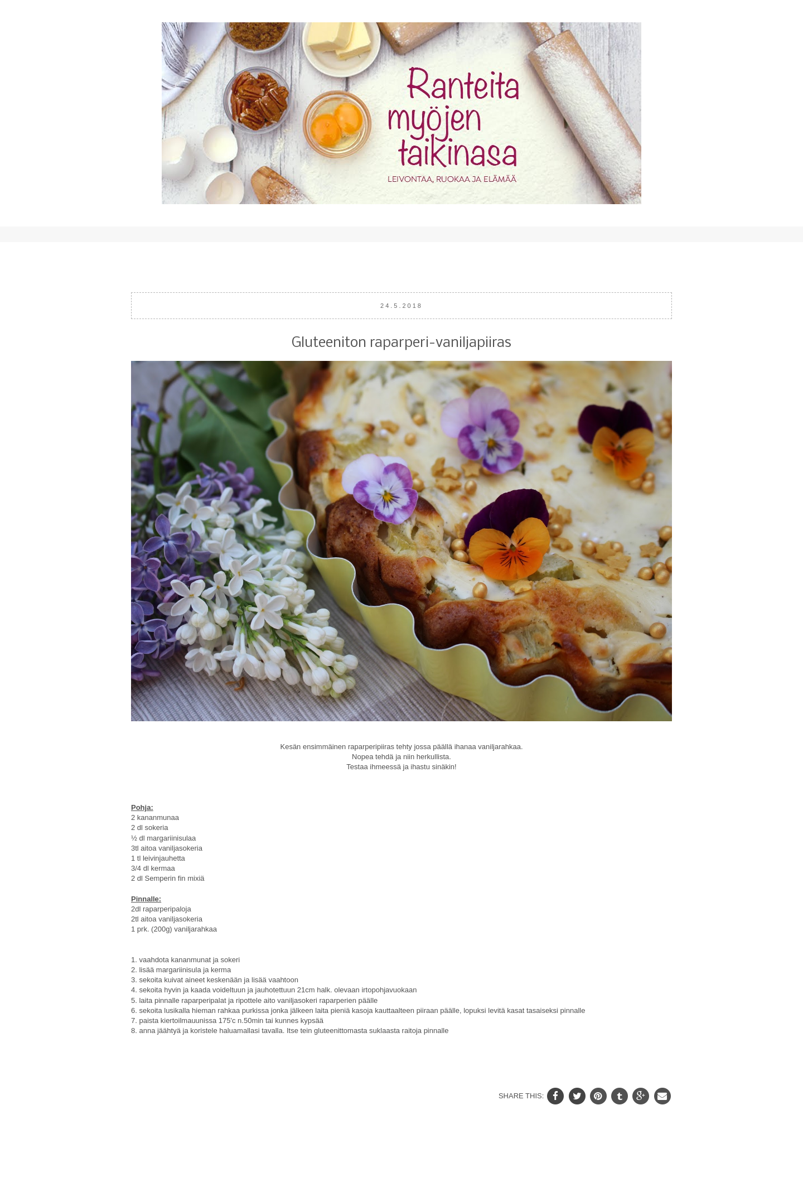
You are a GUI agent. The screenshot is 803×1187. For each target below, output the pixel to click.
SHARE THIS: (522, 1096)
